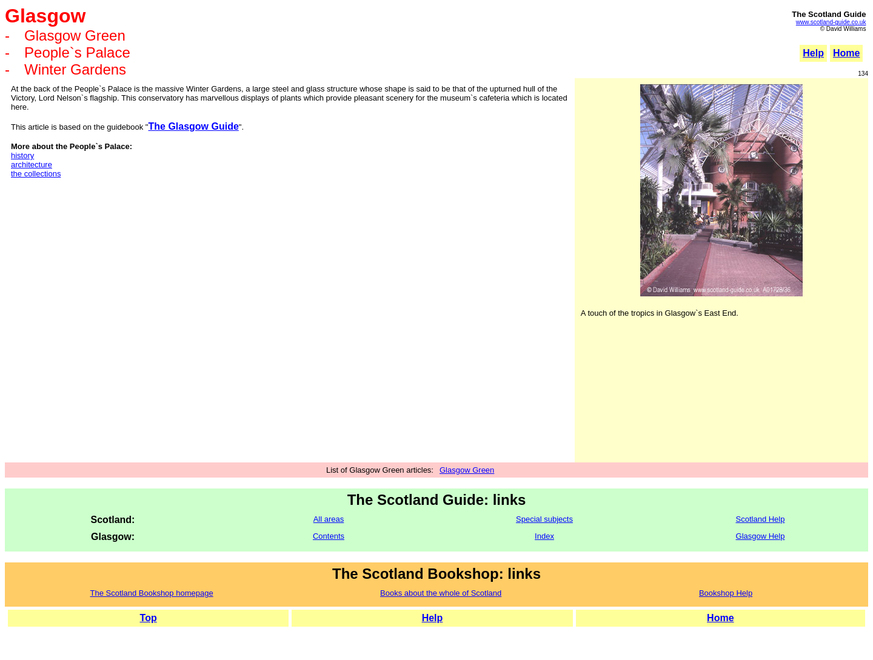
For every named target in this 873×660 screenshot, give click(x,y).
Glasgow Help (760, 536)
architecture (31, 164)
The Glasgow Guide (193, 126)
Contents (328, 536)
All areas (328, 519)
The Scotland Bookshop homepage (151, 593)
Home (720, 618)
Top (148, 618)
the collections (36, 173)
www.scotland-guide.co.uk (831, 22)
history (22, 155)
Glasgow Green (467, 470)
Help (813, 53)
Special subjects (544, 519)
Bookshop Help (725, 593)
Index (544, 536)
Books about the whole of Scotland (440, 593)
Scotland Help (760, 519)
